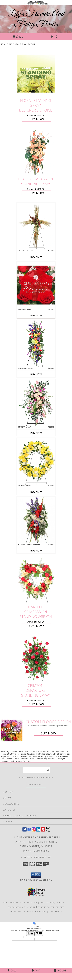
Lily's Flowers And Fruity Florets (36, 19)
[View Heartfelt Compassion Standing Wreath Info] (36, 580)
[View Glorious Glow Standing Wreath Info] (36, 461)
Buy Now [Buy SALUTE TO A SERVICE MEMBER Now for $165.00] (36, 550)
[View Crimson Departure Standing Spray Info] (36, 659)
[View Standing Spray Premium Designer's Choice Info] (36, 285)
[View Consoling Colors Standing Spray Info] (36, 343)
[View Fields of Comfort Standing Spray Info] (36, 226)
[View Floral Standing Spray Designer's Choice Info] (36, 73)
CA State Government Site (51, 907)
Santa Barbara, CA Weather (22, 907)
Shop (18, 36)
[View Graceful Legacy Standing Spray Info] (36, 402)
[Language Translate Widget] (36, 1)
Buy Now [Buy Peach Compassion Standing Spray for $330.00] (36, 193)
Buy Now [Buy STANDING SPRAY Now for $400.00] (36, 315)
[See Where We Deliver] (36, 784)
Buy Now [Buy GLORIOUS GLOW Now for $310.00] (36, 491)
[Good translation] (30, 934)
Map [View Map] (36, 970)
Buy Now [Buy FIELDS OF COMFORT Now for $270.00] (36, 256)
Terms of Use (55, 911)
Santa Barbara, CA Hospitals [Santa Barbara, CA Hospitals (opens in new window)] (54, 902)
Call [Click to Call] (12, 970)
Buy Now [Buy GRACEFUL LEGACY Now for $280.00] (36, 433)
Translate (41, 4)
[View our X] (48, 830)
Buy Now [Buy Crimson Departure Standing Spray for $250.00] (36, 704)
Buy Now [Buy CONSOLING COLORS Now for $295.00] (36, 374)
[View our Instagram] (34, 830)
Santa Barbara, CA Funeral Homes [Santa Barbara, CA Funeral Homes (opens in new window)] (20, 902)
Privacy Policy (17, 911)
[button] (36, 875)
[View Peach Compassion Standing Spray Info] (36, 152)
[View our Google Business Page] (29, 830)
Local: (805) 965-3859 (36, 851)
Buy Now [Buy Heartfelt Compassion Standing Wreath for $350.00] (36, 625)
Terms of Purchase (36, 911)
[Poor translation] (39, 934)
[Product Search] (36, 770)
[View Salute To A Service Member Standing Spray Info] (36, 520)
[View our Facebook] (24, 830)
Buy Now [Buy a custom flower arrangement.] (48, 733)
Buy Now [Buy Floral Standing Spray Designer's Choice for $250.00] (36, 119)
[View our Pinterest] (43, 830)
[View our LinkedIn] (38, 830)
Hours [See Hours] (60, 970)
